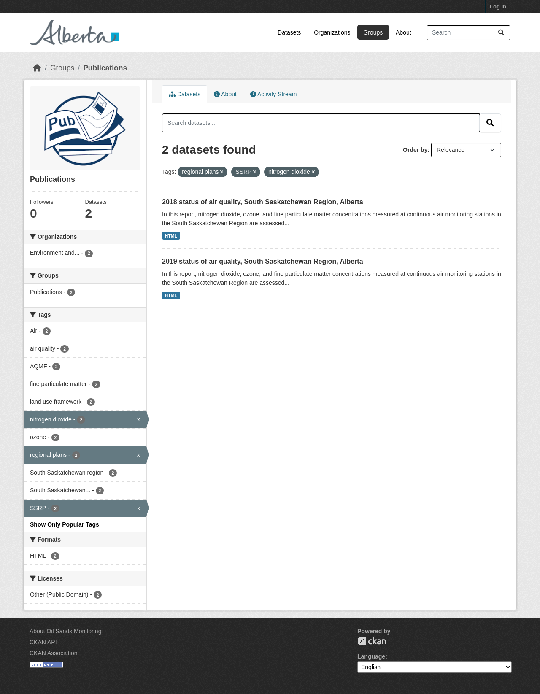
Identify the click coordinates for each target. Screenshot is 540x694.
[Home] (37, 68)
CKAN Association (54, 653)
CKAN (371, 641)
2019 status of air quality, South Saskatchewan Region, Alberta (262, 261)
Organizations (332, 32)
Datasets (289, 32)
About (403, 32)
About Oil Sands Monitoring (65, 631)
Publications (105, 68)
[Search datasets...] (468, 32)
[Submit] (501, 32)
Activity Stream (273, 94)
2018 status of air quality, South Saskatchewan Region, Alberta (262, 201)
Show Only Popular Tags (64, 524)
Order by (415, 149)
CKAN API (43, 642)
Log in (498, 6)
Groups (373, 32)
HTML (171, 235)
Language (371, 656)
